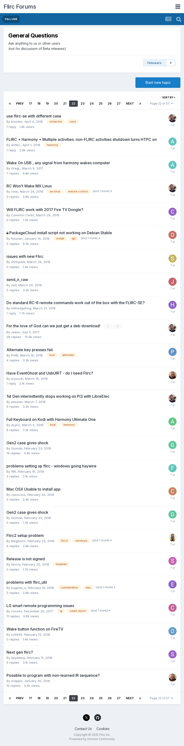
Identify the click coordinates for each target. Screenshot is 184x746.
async (15, 425)
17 (30, 103)
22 (73, 103)
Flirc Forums (20, 6)
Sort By (168, 97)
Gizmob (16, 448)
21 (64, 103)
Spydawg (18, 658)
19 (47, 103)
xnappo (16, 681)
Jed (14, 285)
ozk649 (16, 634)
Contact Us (83, 729)
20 (56, 103)
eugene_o (18, 588)
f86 (13, 471)
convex (16, 611)
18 (38, 103)
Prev (20, 103)
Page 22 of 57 (161, 103)
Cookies (103, 729)
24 (92, 103)
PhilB (14, 355)
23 (82, 103)
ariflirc (16, 145)
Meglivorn (18, 541)
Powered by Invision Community (92, 739)
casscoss (18, 495)
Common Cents (22, 215)
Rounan (16, 238)
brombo (16, 121)
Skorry (15, 564)
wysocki (17, 378)
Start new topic (158, 82)
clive (14, 191)
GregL (15, 168)
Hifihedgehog (21, 308)
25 (100, 103)
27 (119, 103)
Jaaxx (15, 332)
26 (110, 103)
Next (130, 103)
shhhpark (18, 262)
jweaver (17, 401)
